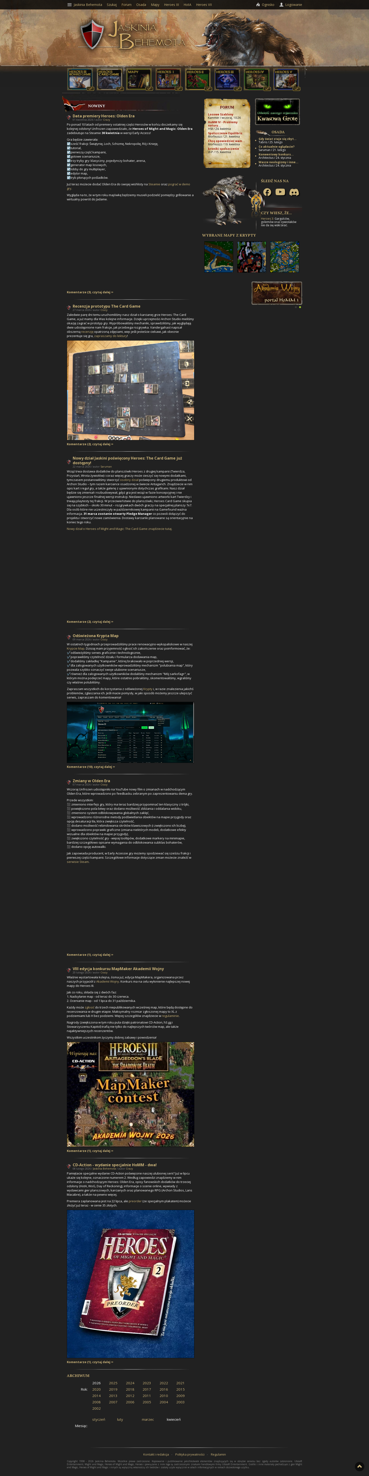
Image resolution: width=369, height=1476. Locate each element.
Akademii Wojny (107, 981)
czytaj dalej (101, 292)
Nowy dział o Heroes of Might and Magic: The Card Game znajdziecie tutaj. (119, 529)
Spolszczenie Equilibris (225, 133)
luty (120, 1419)
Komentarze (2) (79, 444)
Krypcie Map (75, 648)
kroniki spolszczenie (223, 149)
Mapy (155, 4)
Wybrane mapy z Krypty (229, 235)
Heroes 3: (267, 219)
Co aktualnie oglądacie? (276, 147)
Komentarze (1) (79, 954)
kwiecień (174, 1419)
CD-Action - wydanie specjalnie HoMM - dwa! (115, 1164)
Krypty (147, 689)
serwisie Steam (78, 862)
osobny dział (129, 480)
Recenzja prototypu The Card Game (106, 306)
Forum (227, 107)
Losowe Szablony (220, 114)
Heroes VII (204, 4)
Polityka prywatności (190, 1454)
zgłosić (89, 1007)
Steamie (154, 184)
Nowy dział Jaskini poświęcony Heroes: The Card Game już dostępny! (127, 460)
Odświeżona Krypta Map (96, 635)
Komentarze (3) (79, 292)
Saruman (106, 466)
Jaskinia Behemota (104, 1168)
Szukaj (112, 4)
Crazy (106, 119)
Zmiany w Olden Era (91, 780)
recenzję (87, 331)
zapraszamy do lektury (110, 336)
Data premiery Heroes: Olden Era (104, 116)
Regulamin (218, 1454)
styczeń (98, 1419)
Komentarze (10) (79, 766)
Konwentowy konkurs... (276, 154)
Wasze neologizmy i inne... (278, 162)
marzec (148, 1419)
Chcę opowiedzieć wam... (226, 141)
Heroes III (171, 4)
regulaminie (170, 1016)
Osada (278, 132)
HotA (187, 4)
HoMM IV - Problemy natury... (223, 123)
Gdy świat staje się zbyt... (278, 139)
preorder (135, 1201)
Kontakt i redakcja (156, 1454)
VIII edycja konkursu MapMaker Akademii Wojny (118, 968)
